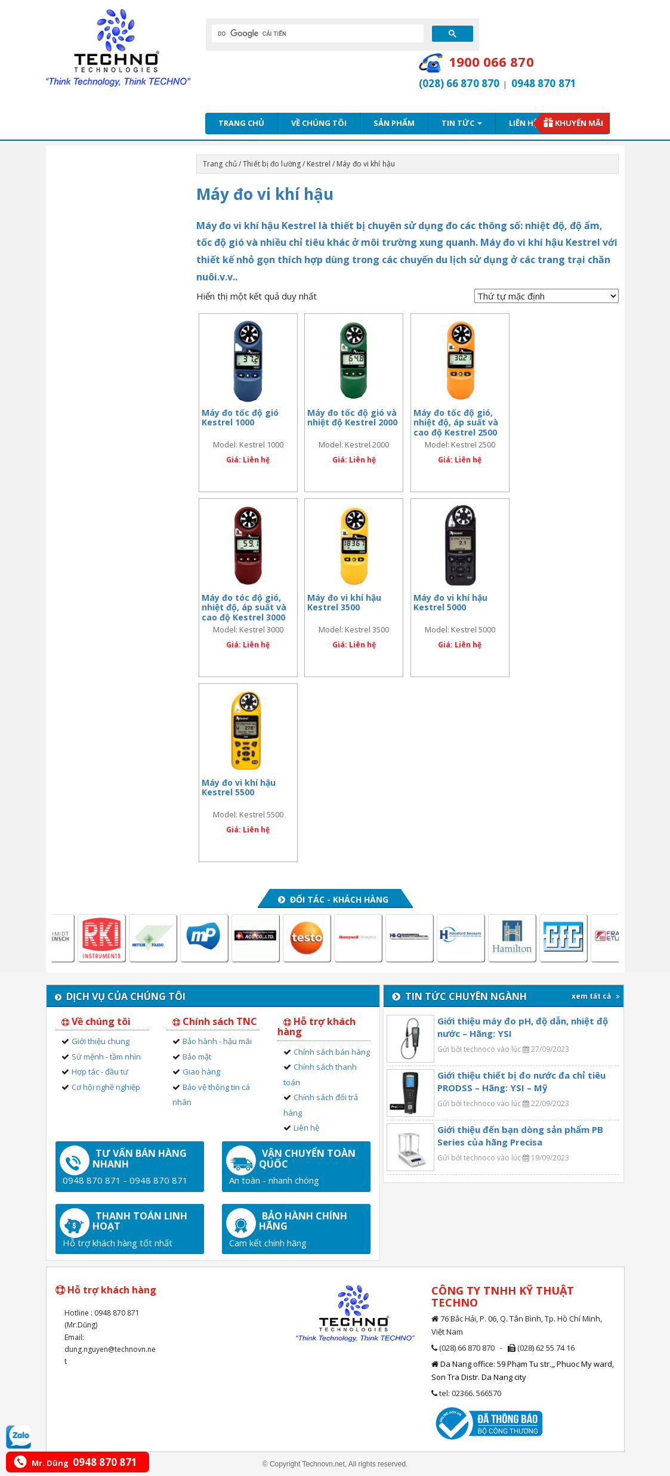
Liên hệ (523, 123)
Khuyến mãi (579, 123)
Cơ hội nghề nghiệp (106, 1087)
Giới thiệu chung (100, 1041)
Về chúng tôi (319, 123)
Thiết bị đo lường (272, 164)
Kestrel (319, 164)
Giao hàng (201, 1071)
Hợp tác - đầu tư (100, 1071)
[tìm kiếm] (316, 33)
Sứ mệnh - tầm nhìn (106, 1056)
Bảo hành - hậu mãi (217, 1041)
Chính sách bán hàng (332, 1051)
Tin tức (461, 123)
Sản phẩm (394, 123)
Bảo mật (197, 1056)
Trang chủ (241, 123)
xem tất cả (596, 996)
